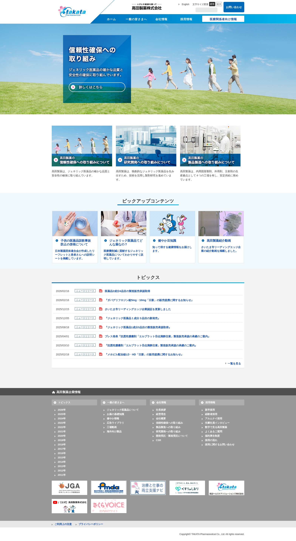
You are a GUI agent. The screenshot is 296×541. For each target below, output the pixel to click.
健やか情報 (113, 418)
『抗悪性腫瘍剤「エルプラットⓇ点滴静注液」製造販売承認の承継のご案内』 (151, 345)
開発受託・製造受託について (172, 435)
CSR (158, 440)
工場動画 (112, 427)
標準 (212, 4)
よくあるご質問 (213, 431)
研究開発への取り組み (168, 431)
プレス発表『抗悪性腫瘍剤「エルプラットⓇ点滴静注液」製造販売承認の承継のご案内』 (157, 336)
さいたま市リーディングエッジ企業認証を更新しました (138, 309)
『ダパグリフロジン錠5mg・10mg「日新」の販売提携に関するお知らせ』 (149, 300)
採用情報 (210, 402)
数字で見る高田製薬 (216, 427)
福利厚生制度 (212, 435)
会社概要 (161, 418)
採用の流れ (211, 440)
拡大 (219, 4)
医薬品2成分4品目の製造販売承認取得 (127, 291)
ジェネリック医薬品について (123, 409)
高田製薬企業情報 (68, 392)
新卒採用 (210, 409)
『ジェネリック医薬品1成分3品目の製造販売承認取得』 (138, 327)
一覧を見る (234, 363)
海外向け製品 (114, 431)
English (185, 4)
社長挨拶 (161, 409)
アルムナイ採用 (213, 418)
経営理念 (161, 414)
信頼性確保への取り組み (169, 422)
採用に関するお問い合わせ (219, 444)
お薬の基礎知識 (115, 414)
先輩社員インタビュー (217, 422)
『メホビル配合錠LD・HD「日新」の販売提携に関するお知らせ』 (144, 354)
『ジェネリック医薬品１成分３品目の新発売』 (132, 318)
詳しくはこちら (97, 87)
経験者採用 (211, 414)
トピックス (64, 402)
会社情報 (161, 402)
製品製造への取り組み (168, 427)
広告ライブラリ (115, 422)
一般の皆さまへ (115, 402)
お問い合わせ (234, 7)
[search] (207, 10)
